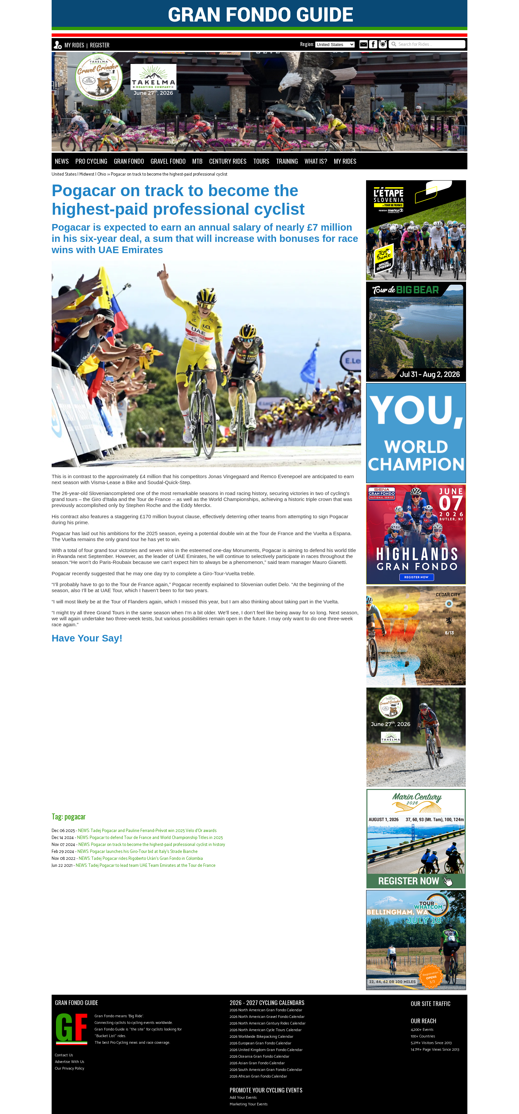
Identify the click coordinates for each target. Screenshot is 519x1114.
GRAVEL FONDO (168, 161)
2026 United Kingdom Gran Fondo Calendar (266, 1050)
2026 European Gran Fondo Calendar (260, 1043)
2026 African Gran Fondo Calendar (258, 1076)
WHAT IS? (316, 161)
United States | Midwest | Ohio (79, 174)
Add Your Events (243, 1097)
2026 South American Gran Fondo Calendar (266, 1070)
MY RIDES (74, 45)
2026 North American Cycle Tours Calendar (266, 1030)
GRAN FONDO (129, 161)
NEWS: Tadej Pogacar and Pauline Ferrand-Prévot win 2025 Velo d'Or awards (147, 830)
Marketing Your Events (249, 1104)
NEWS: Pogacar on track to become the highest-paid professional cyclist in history (151, 844)
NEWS (62, 161)
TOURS (261, 161)
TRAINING (287, 161)
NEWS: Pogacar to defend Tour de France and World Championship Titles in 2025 (150, 837)
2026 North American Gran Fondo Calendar (266, 1010)
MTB (197, 161)
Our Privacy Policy (69, 1068)
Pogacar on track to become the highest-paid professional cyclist (169, 174)
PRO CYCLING (91, 161)
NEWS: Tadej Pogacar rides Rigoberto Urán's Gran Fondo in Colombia (141, 858)
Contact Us (64, 1055)
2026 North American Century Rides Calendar (268, 1023)
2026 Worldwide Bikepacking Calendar (261, 1036)
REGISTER (100, 45)
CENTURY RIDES (228, 161)
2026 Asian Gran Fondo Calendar (257, 1063)
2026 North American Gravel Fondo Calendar (267, 1017)
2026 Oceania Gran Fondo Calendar (259, 1056)
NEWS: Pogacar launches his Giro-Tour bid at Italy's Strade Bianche (137, 851)
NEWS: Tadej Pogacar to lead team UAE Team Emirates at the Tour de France (145, 865)
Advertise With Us (69, 1062)
